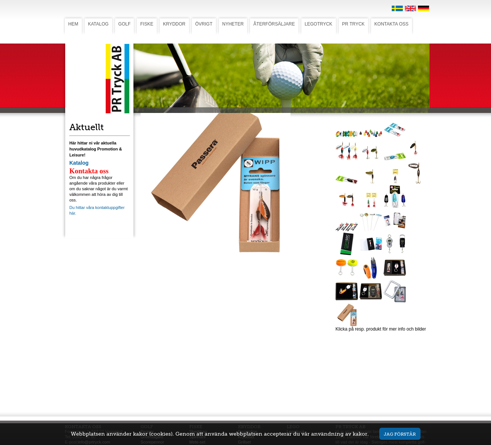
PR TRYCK (353, 24)
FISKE (146, 24)
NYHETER (233, 24)
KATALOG (98, 24)
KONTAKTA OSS (391, 24)
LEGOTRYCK (318, 24)
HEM (73, 24)
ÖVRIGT (204, 24)
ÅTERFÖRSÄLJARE (274, 24)
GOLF (124, 24)
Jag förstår (400, 434)
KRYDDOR (174, 24)
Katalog (78, 163)
